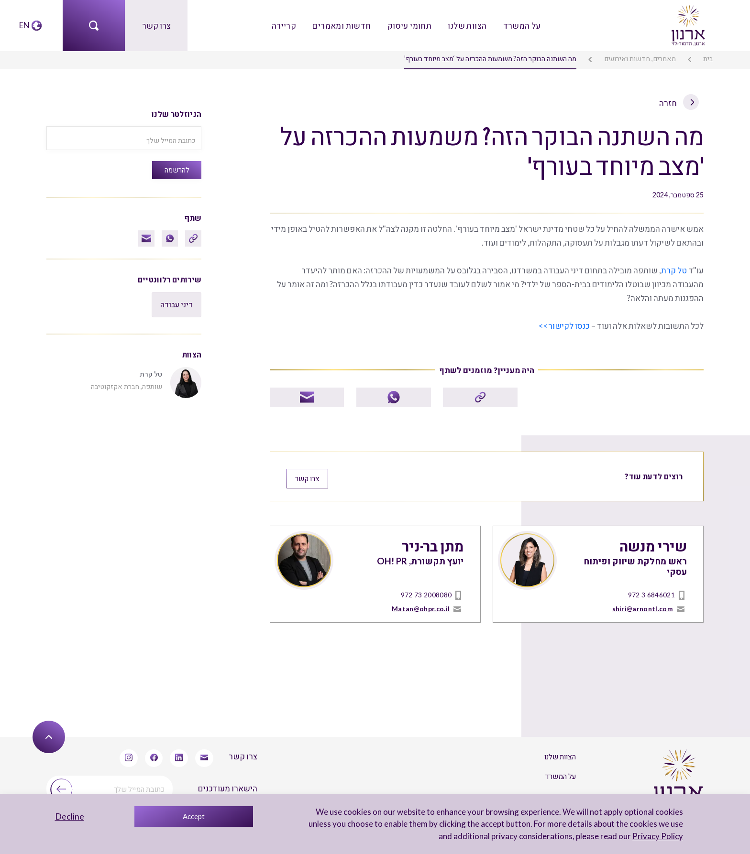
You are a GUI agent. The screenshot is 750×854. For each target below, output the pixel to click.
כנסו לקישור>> (565, 324)
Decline (69, 816)
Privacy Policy (658, 836)
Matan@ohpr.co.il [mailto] (421, 606)
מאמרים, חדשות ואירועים (640, 58)
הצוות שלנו (466, 25)
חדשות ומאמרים (343, 25)
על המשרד (520, 25)
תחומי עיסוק (409, 25)
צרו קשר (156, 25)
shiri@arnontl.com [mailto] (643, 606)
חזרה (679, 102)
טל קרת (674, 268)
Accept (194, 816)
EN (24, 25)
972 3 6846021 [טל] (651, 592)
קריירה (285, 25)
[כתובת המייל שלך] (124, 137)
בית (708, 58)
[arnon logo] (687, 24)
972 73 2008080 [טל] (426, 592)
